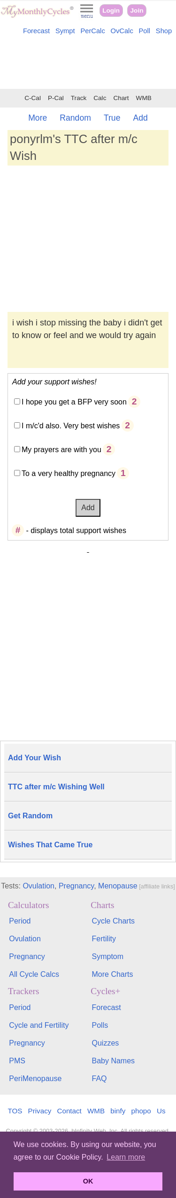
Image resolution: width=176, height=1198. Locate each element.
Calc (99, 97)
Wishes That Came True (50, 845)
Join (137, 10)
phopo (141, 1111)
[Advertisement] (88, 63)
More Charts (112, 974)
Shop (164, 31)
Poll (145, 31)
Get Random (30, 816)
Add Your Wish (34, 758)
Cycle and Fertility (39, 1025)
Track (78, 97)
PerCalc (92, 31)
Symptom (108, 956)
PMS (17, 1061)
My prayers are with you (61, 450)
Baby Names (113, 1061)
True (112, 118)
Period (20, 921)
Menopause (118, 886)
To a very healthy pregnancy (68, 473)
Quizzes (105, 1043)
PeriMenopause (35, 1079)
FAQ (99, 1079)
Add (140, 118)
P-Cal (56, 97)
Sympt (65, 31)
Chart (121, 97)
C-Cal (32, 97)
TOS (15, 1111)
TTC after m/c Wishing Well (56, 787)
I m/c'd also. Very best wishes (71, 426)
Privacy (40, 1111)
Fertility (104, 939)
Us (161, 1111)
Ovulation (38, 886)
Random (75, 118)
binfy (117, 1111)
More (37, 118)
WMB (144, 97)
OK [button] (88, 1181)
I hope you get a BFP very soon (74, 402)
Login (111, 10)
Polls (100, 1025)
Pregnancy (76, 886)
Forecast (36, 31)
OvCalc (122, 31)
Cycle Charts (113, 921)
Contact (69, 1111)
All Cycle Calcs (34, 974)
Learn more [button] (126, 1157)
